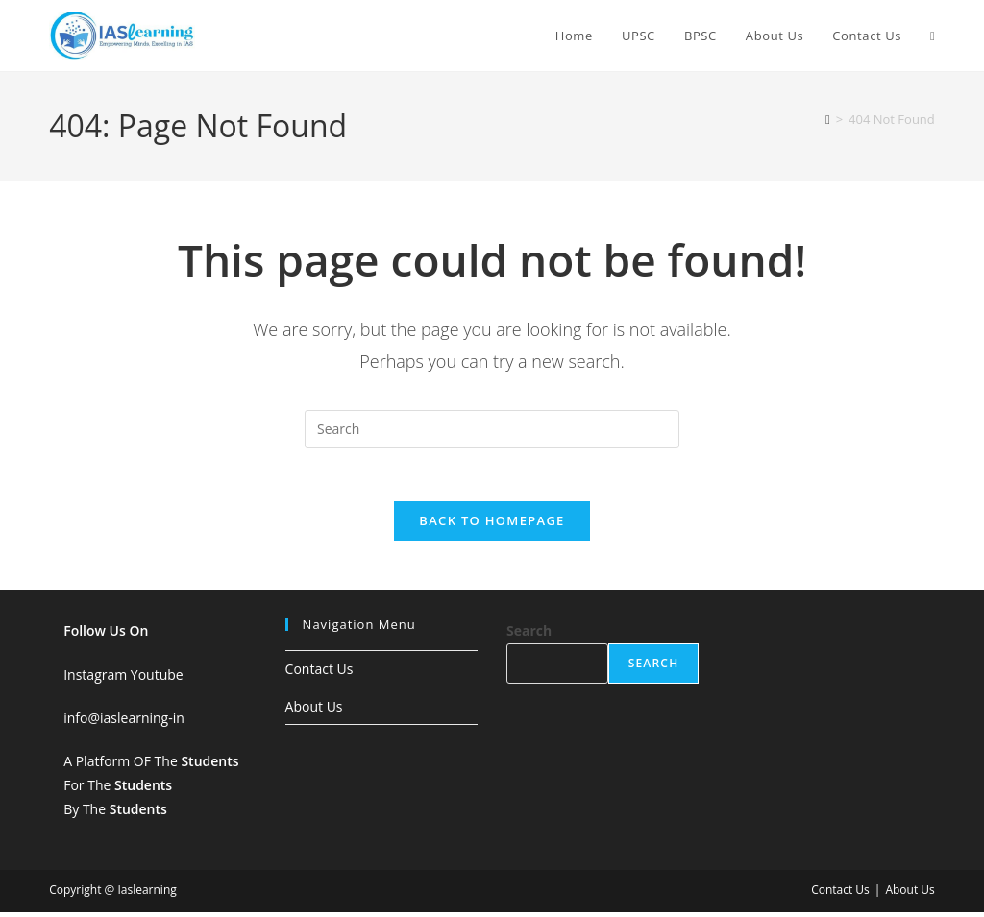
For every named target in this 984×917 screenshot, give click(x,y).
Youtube (157, 679)
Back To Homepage (491, 526)
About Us (314, 711)
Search (529, 636)
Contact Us (319, 674)
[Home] (827, 119)
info (75, 722)
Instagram (95, 679)
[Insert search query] (492, 429)
